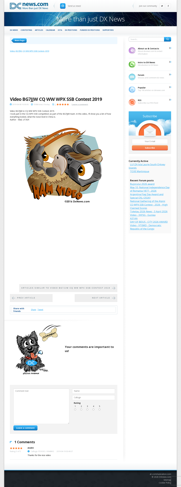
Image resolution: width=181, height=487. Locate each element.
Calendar (50, 30)
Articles (39, 30)
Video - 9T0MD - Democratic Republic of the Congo (145, 227)
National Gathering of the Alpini (147, 201)
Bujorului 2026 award (142, 184)
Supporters (108, 30)
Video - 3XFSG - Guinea (142, 215)
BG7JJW (19, 51)
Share (33, 309)
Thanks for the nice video (39, 455)
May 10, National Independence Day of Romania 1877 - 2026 (150, 189)
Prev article (26, 298)
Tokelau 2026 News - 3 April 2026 (149, 211)
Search (167, 39)
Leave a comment (80, 104)
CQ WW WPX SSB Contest (33, 51)
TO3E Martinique (139, 171)
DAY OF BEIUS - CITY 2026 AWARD (149, 221)
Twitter (162, 6)
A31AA (134, 218)
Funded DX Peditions (90, 30)
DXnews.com (165, 477)
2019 (47, 51)
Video (12, 51)
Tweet (40, 309)
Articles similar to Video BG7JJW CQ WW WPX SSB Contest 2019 (65, 288)
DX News (14, 30)
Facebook (168, 6)
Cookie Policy (165, 482)
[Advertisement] (63, 75)
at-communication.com (160, 474)
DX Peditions (71, 30)
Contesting (26, 30)
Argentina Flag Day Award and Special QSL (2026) (146, 196)
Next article (101, 298)
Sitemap (167, 480)
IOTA (60, 30)
